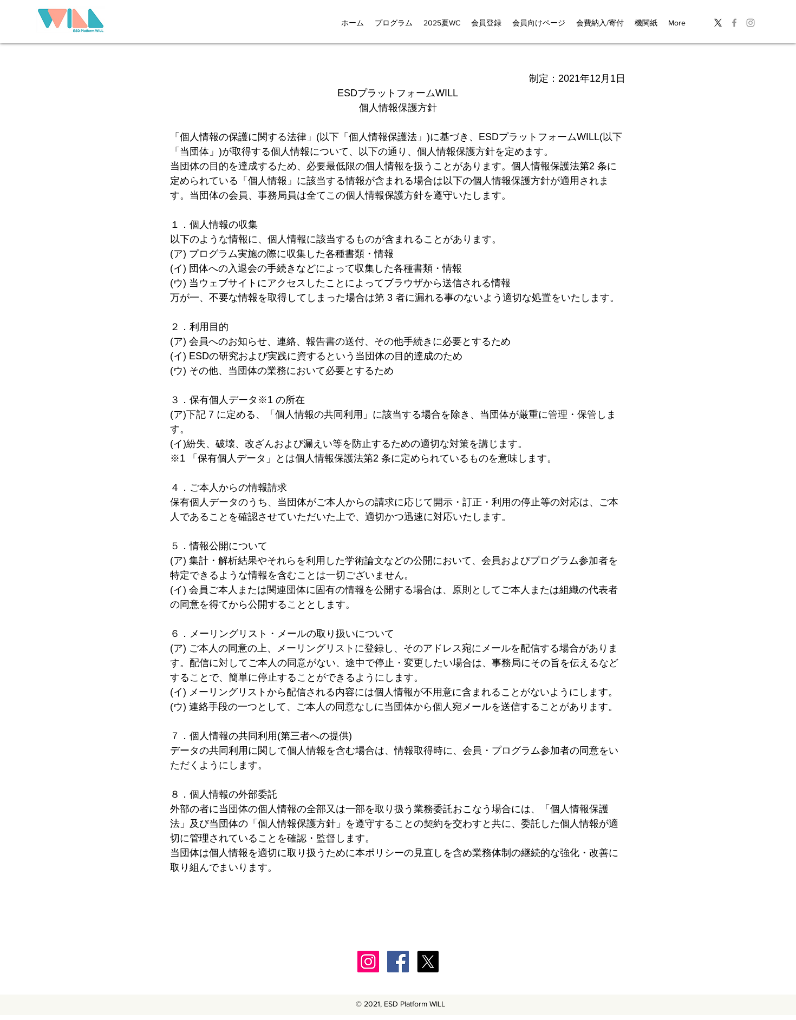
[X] (718, 22)
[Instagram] (368, 961)
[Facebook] (398, 961)
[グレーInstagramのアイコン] (750, 22)
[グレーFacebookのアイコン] (734, 22)
